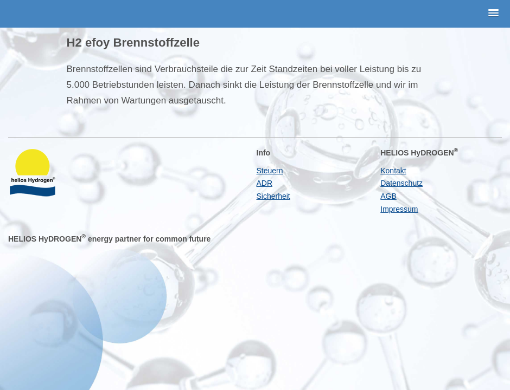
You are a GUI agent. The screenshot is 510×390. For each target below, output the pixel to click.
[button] (494, 13)
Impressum (399, 209)
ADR (265, 183)
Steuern (270, 170)
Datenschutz (401, 183)
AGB (388, 196)
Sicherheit (273, 196)
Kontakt (393, 170)
